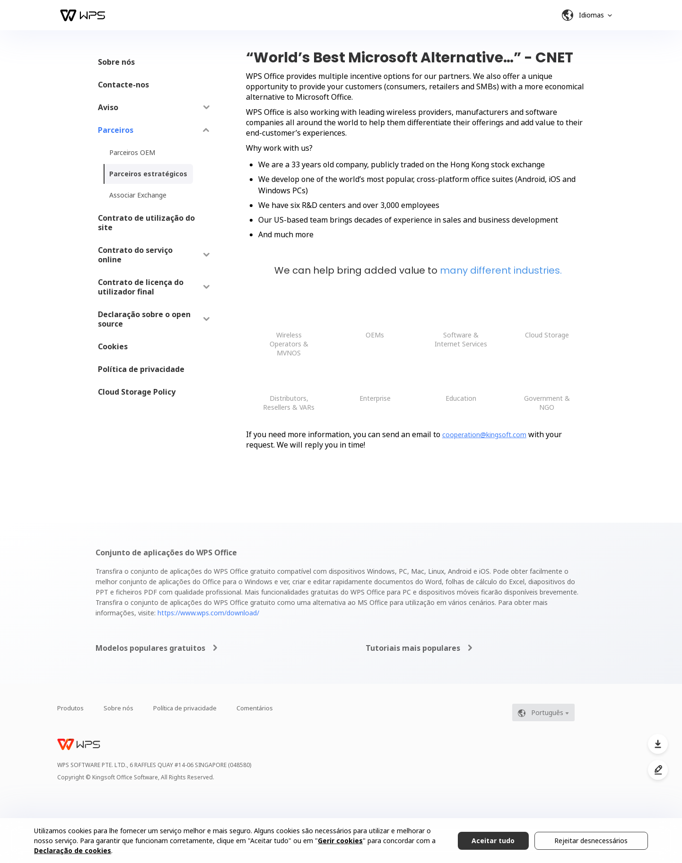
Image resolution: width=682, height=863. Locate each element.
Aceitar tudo (493, 840)
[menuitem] (154, 62)
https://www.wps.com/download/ (208, 612)
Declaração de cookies (72, 850)
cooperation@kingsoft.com (484, 434)
